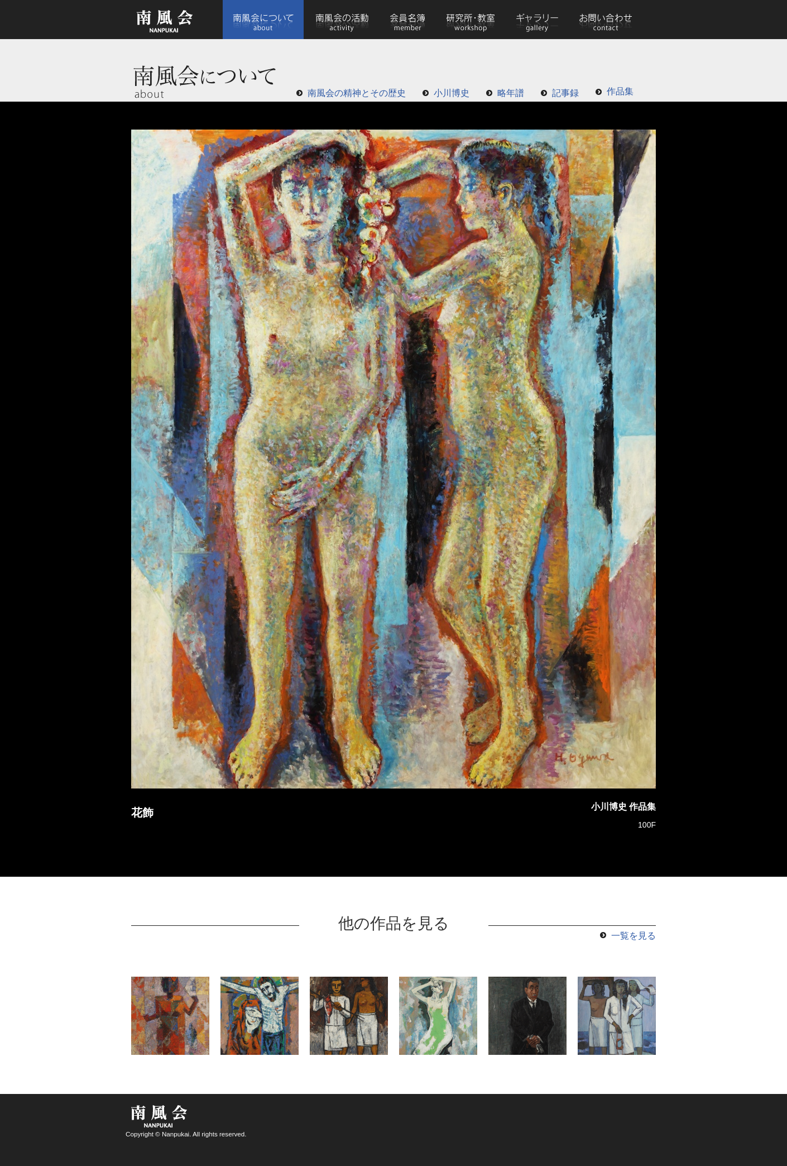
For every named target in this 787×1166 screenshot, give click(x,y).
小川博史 (451, 93)
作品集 (620, 91)
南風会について (263, 19)
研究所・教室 (471, 19)
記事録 (565, 93)
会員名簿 (408, 19)
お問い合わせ (605, 19)
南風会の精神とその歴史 (357, 93)
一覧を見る (633, 935)
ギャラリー (537, 19)
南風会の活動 (342, 19)
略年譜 (510, 93)
